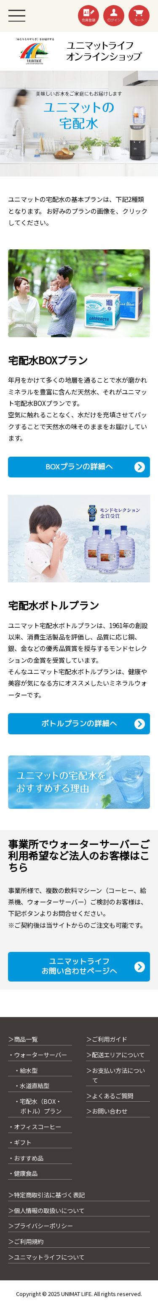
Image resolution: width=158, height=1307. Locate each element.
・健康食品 (22, 1173)
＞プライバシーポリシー (40, 1225)
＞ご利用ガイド (106, 1038)
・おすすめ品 (25, 1157)
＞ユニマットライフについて (46, 1256)
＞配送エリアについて (115, 1054)
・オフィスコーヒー (34, 1126)
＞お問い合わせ (106, 1110)
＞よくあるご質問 (109, 1095)
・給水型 (25, 1070)
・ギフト (20, 1142)
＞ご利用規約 (25, 1241)
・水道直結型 (31, 1085)
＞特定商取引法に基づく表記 (46, 1194)
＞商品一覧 (22, 1038)
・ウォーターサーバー (37, 1054)
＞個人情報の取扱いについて (46, 1210)
